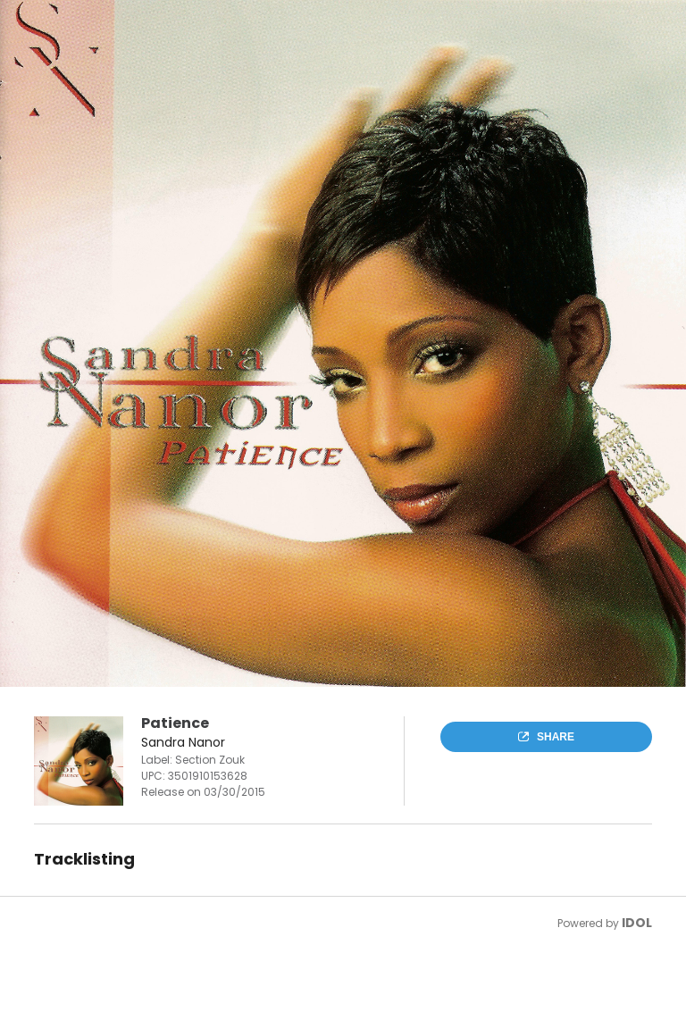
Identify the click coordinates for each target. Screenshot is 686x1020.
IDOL (637, 923)
